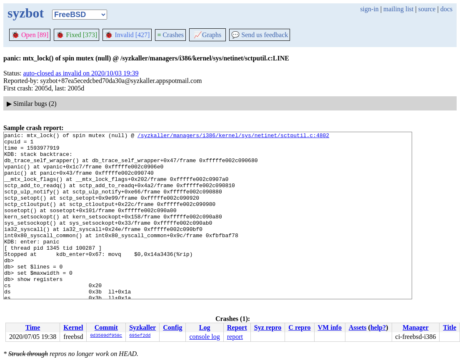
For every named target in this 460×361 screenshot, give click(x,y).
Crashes (170, 34)
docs (446, 9)
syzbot (26, 12)
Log (204, 327)
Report (237, 327)
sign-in (369, 9)
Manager (415, 327)
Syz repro (268, 327)
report (235, 336)
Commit (106, 327)
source (427, 9)
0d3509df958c (106, 336)
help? (378, 327)
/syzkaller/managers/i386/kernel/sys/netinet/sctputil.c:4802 (233, 136)
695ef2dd (139, 336)
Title (449, 327)
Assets (358, 327)
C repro (299, 327)
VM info (330, 327)
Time (32, 327)
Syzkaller (142, 327)
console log (204, 336)
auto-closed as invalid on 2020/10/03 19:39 (81, 73)
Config (172, 327)
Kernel (73, 327)
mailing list (398, 9)
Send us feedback (259, 34)
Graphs (207, 34)
